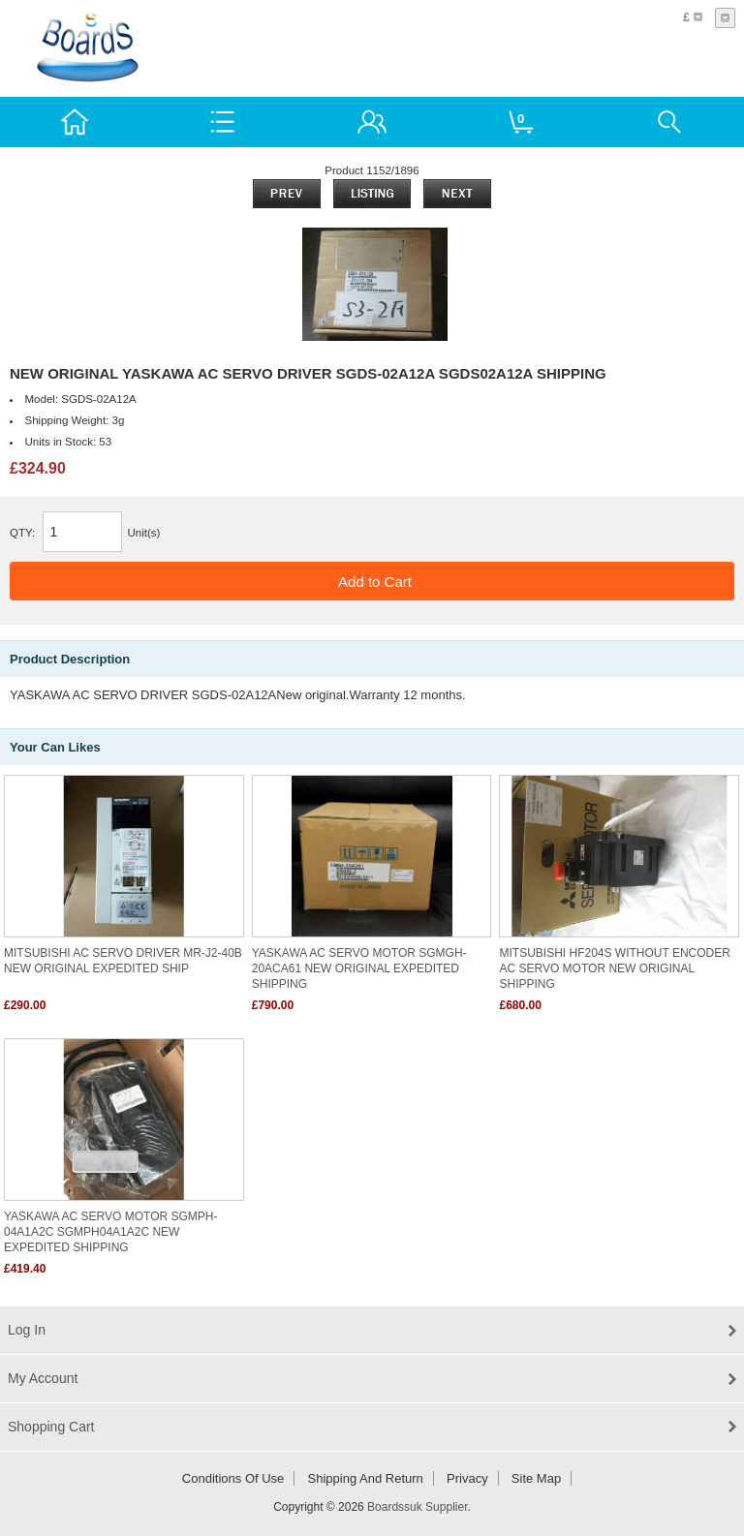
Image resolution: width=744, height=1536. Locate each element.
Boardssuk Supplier (417, 1507)
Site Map (536, 1478)
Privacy (467, 1478)
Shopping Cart (51, 1426)
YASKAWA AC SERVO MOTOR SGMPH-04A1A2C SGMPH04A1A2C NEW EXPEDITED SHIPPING (111, 1232)
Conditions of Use (233, 1478)
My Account (43, 1378)
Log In (27, 1329)
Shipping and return (365, 1478)
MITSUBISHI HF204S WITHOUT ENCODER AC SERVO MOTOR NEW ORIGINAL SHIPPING (614, 968)
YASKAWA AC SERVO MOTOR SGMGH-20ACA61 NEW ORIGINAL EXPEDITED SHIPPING (359, 968)
